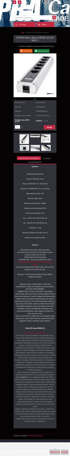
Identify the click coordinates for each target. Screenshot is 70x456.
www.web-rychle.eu (36, 435)
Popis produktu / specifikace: (29, 158)
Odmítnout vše (55, 452)
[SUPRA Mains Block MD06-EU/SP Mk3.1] (35, 54)
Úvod (22, 33)
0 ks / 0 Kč (51, 1)
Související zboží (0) (34, 162)
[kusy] (17, 127)
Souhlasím (64, 452)
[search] (54, 18)
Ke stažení (46, 158)
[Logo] (28, 10)
